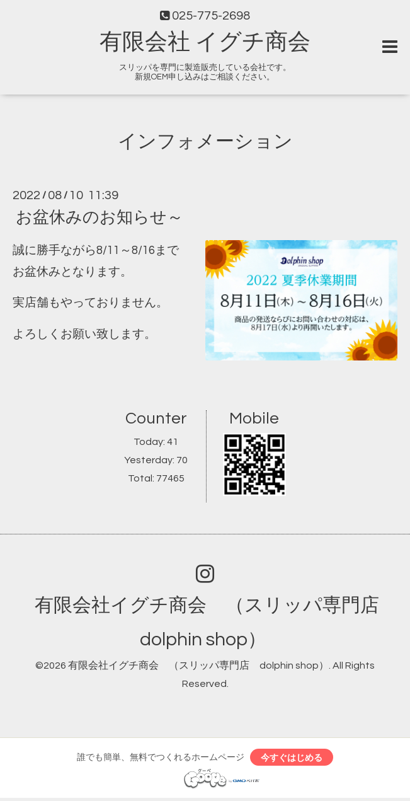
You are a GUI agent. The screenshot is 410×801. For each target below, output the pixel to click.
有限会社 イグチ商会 (205, 42)
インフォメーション (205, 141)
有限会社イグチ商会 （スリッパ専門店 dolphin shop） (198, 665)
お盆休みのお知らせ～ (99, 217)
